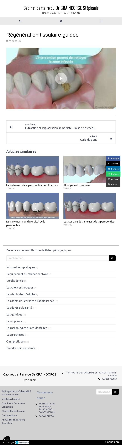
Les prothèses (15, 334)
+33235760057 (109, 378)
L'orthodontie (15, 280)
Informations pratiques (20, 267)
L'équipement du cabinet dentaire (27, 274)
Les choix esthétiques (19, 287)
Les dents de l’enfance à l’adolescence (30, 300)
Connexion (112, 441)
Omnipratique (15, 341)
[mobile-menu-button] (101, 21)
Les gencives (14, 314)
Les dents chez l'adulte (20, 294)
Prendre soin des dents (20, 348)
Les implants (14, 321)
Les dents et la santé (19, 307)
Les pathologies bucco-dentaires (26, 327)
